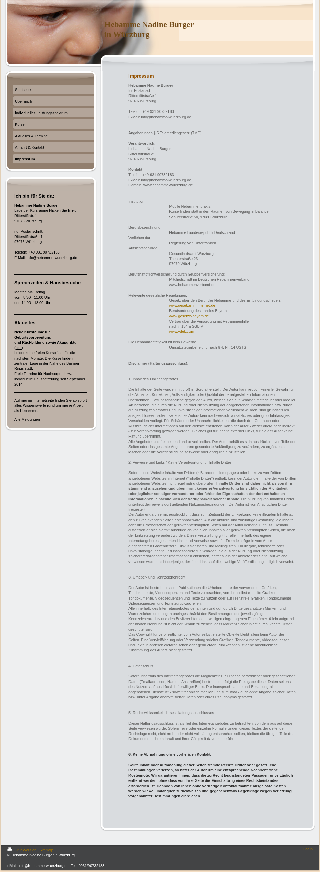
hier (71, 210)
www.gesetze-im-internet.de (192, 305)
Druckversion (22, 850)
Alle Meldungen (27, 419)
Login (308, 849)
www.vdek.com (181, 331)
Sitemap (46, 850)
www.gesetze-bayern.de (189, 316)
